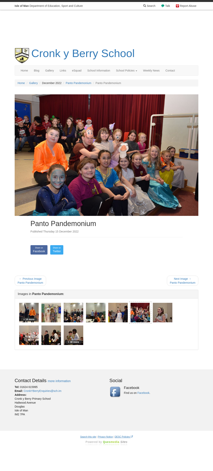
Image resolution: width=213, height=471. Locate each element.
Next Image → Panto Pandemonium (182, 280)
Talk (167, 5)
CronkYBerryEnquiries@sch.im (42, 390)
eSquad (76, 70)
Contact (170, 70)
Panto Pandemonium (78, 83)
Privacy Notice (105, 436)
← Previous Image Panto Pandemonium (30, 280)
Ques (115, 441)
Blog (36, 70)
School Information (98, 70)
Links (63, 70)
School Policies (126, 70)
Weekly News (151, 70)
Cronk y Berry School (83, 53)
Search (149, 5)
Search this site (88, 436)
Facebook (39, 250)
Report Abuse (188, 5)
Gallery (49, 70)
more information (59, 381)
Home (24, 70)
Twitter (57, 250)
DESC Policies (124, 436)
